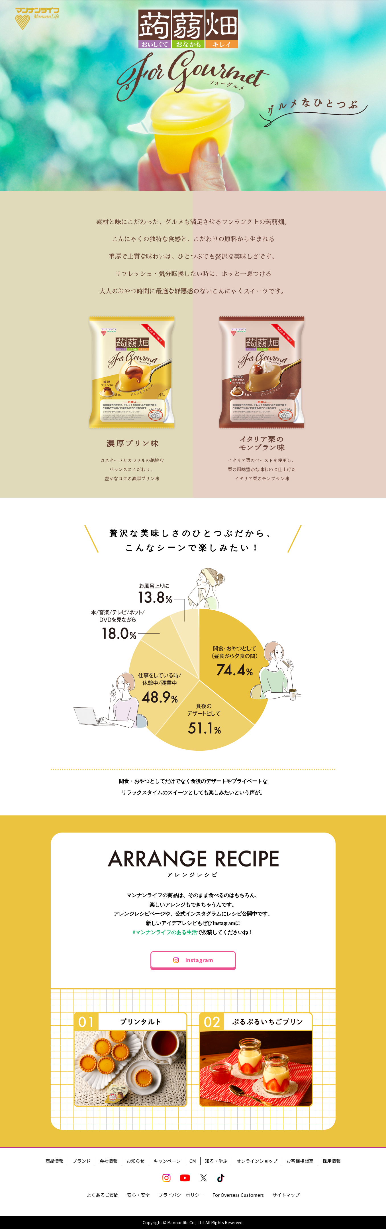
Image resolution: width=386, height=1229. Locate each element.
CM (192, 1160)
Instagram (199, 959)
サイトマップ (286, 1194)
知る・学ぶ (216, 1160)
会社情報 (108, 1160)
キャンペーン (167, 1160)
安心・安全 (138, 1194)
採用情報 (331, 1160)
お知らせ (135, 1160)
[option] (193, 95)
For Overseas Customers (238, 1194)
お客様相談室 (300, 1160)
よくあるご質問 (103, 1194)
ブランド (81, 1160)
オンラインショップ (256, 1160)
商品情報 (54, 1160)
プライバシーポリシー (181, 1194)
